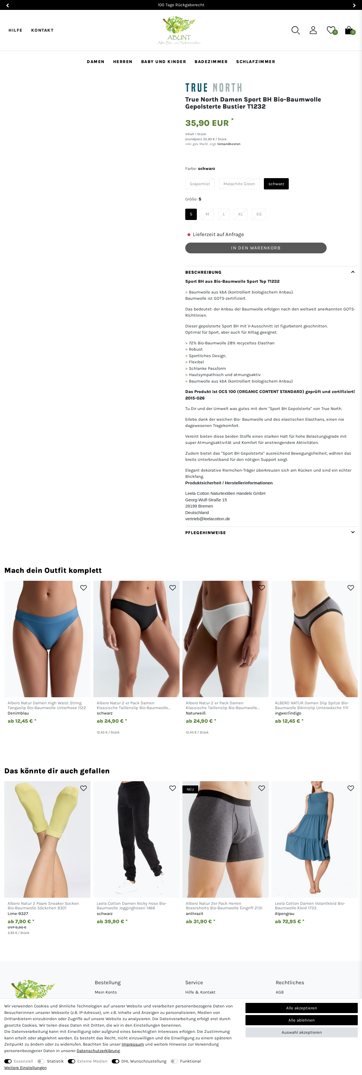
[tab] (271, 396)
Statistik (55, 1061)
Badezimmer (211, 61)
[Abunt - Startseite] (179, 30)
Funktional (190, 1061)
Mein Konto (106, 992)
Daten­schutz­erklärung (98, 1050)
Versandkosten (228, 144)
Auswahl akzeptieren (302, 1032)
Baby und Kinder (163, 61)
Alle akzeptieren (301, 1008)
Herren (123, 61)
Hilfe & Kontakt (200, 992)
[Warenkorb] (349, 30)
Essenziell (23, 1061)
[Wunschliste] (331, 30)
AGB (280, 992)
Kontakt (42, 30)
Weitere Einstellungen (25, 1067)
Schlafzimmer (255, 61)
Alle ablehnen (301, 1020)
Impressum (133, 1044)
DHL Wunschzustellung (143, 1061)
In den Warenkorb (256, 248)
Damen (96, 61)
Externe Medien (92, 1061)
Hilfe (15, 30)
